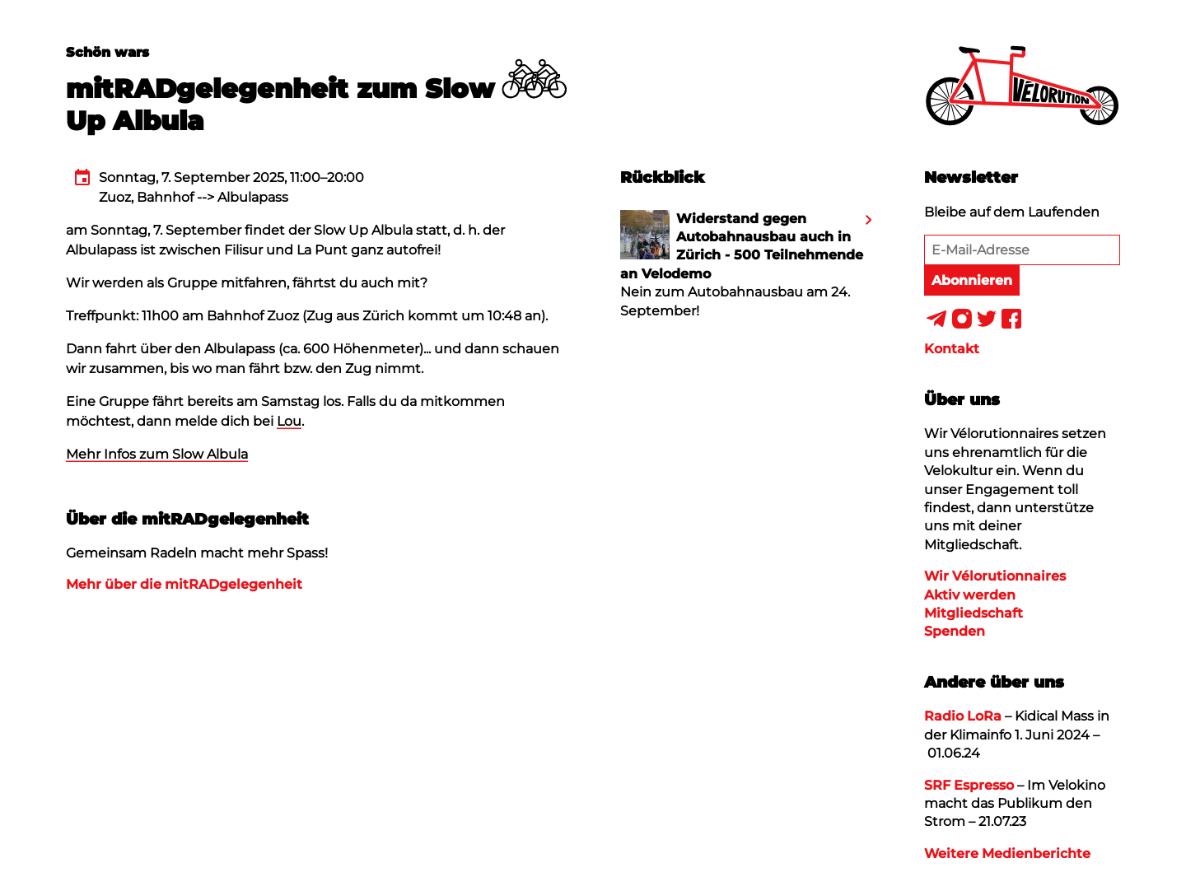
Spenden (954, 631)
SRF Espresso (969, 785)
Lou (289, 421)
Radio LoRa (963, 716)
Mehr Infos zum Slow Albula (157, 454)
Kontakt (951, 349)
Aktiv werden (970, 595)
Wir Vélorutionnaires (995, 576)
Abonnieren (972, 280)
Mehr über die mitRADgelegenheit (184, 584)
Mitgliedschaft (973, 613)
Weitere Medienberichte (1007, 853)
